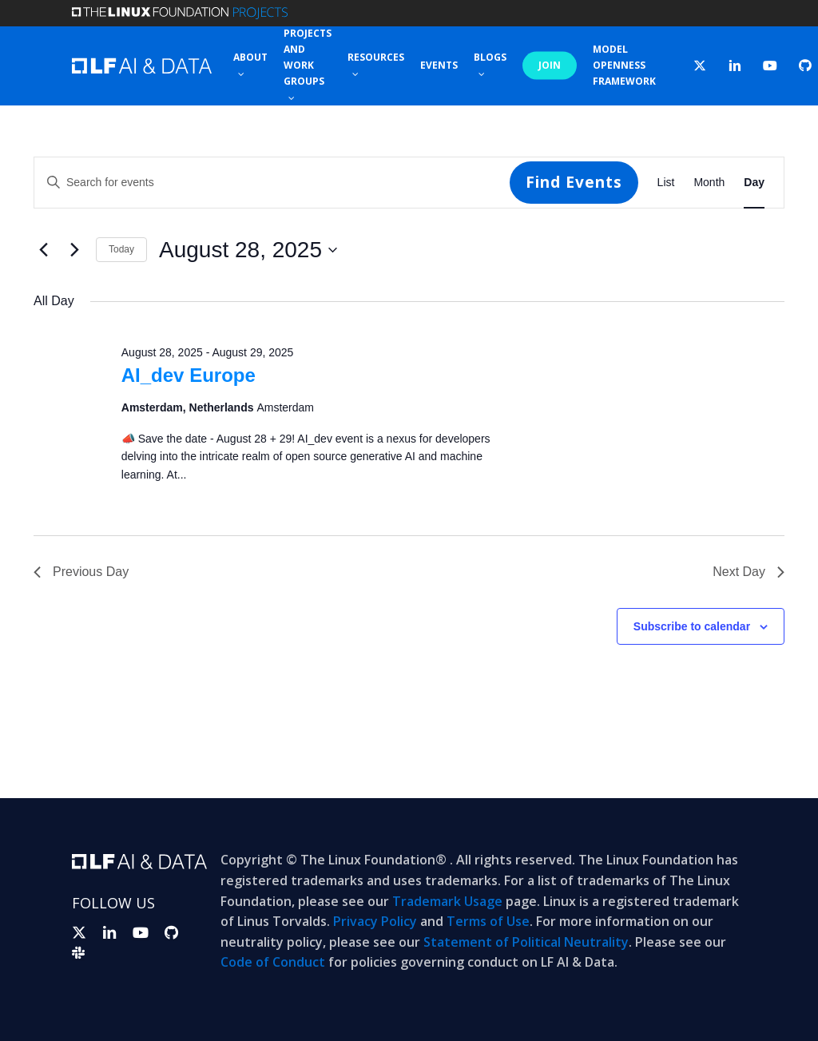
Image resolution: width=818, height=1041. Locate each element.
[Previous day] (43, 250)
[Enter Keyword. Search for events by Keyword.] (272, 182)
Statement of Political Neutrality (526, 942)
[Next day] (74, 250)
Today (121, 249)
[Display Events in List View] (666, 182)
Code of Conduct (272, 962)
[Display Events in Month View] (709, 182)
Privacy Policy (375, 921)
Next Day (748, 571)
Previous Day (81, 571)
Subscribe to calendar (691, 626)
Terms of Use (488, 921)
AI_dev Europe (188, 375)
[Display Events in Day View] (754, 182)
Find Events (574, 182)
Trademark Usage (447, 901)
